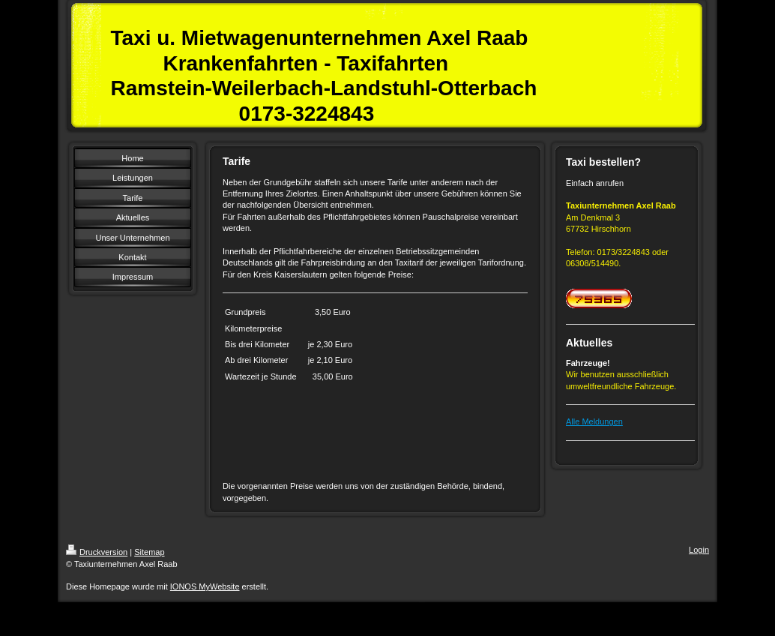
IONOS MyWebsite (205, 586)
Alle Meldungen (594, 421)
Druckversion (96, 552)
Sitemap (149, 552)
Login (699, 549)
